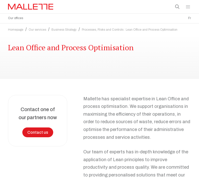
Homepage (15, 29)
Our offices (15, 18)
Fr (189, 18)
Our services (37, 29)
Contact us (37, 132)
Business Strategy (64, 29)
